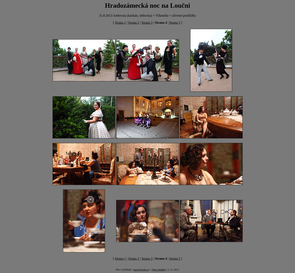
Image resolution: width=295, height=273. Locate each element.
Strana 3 (146, 22)
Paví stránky (159, 269)
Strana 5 (174, 22)
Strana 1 (120, 22)
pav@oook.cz (141, 269)
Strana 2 (133, 22)
